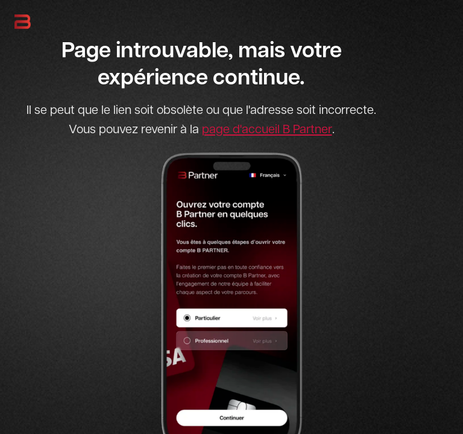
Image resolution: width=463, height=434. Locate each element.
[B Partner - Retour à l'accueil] (22, 21)
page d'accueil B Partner (267, 129)
